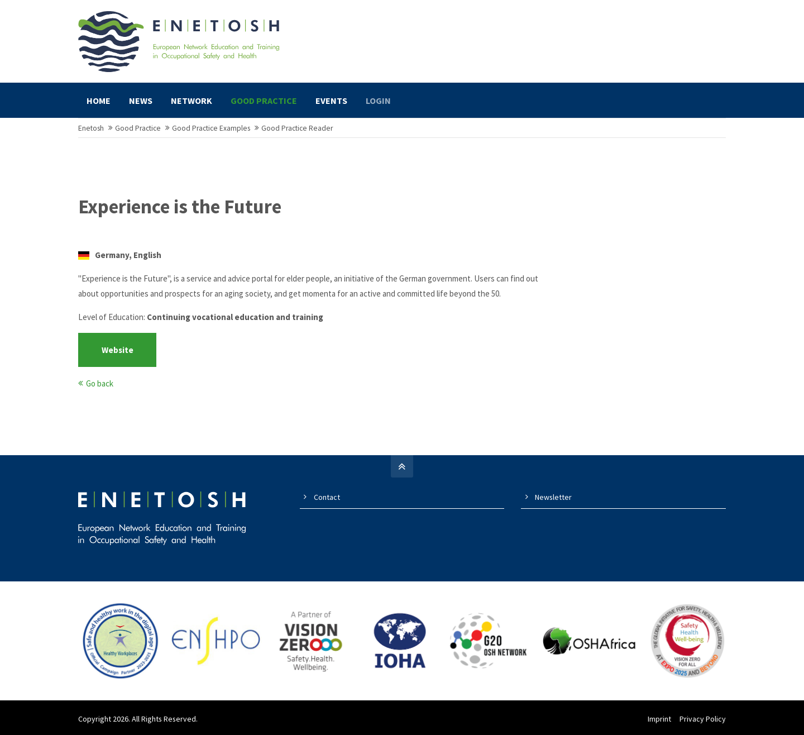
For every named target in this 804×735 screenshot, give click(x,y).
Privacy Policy (702, 719)
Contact (327, 497)
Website (117, 350)
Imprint (659, 719)
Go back (99, 383)
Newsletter (553, 497)
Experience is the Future (179, 206)
